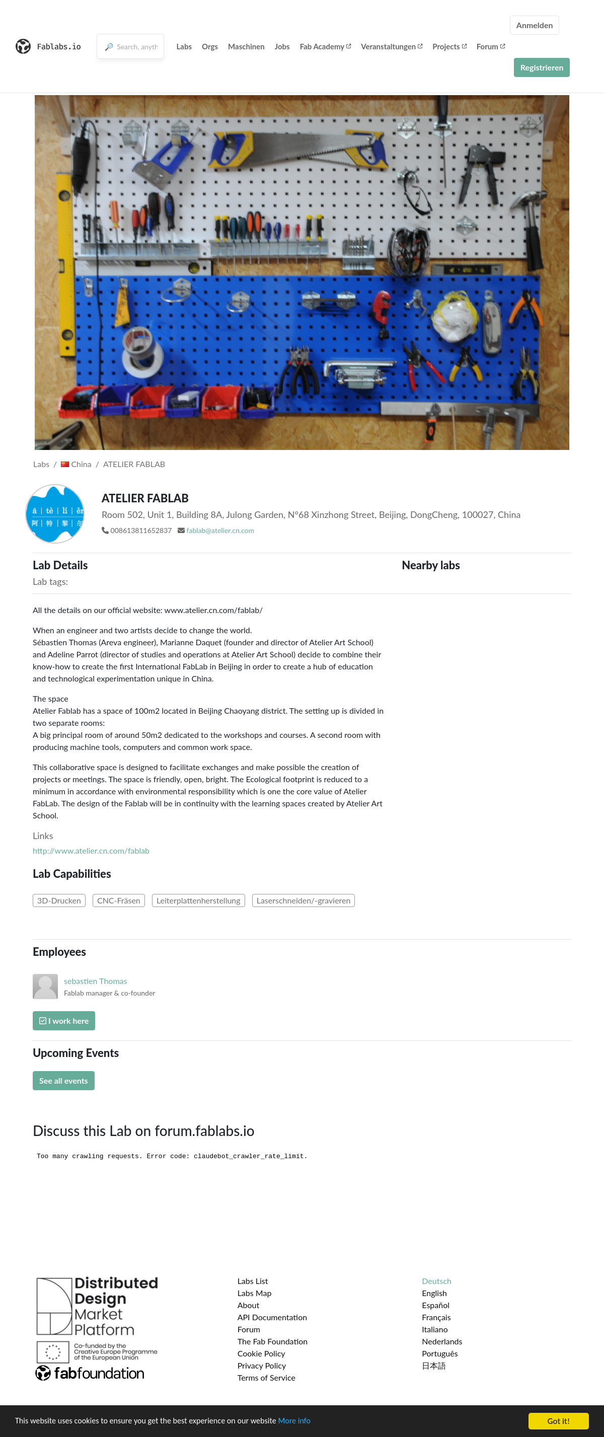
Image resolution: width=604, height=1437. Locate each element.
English (434, 1293)
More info (309, 1422)
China (76, 464)
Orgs (210, 46)
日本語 (434, 1365)
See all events (63, 1080)
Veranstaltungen (391, 46)
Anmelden (534, 25)
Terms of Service (266, 1377)
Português (440, 1353)
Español (435, 1305)
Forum (491, 46)
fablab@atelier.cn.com (220, 530)
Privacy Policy (262, 1365)
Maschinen (246, 46)
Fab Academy (325, 46)
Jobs (282, 46)
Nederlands (442, 1341)
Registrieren (542, 67)
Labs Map (255, 1293)
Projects (449, 46)
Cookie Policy (261, 1353)
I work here (64, 1020)
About (249, 1305)
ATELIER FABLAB (134, 464)
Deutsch (436, 1280)
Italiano (435, 1329)
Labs (184, 46)
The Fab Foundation (273, 1341)
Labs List (253, 1280)
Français (436, 1317)
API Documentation (273, 1317)
